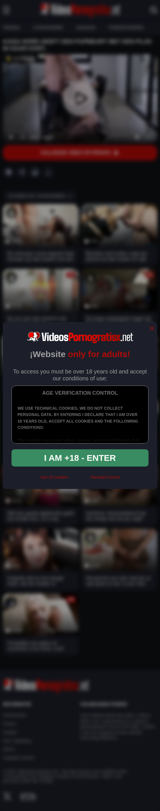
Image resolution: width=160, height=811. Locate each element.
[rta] (79, 479)
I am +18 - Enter (80, 458)
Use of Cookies (54, 477)
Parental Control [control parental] (104, 477)
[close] (152, 329)
